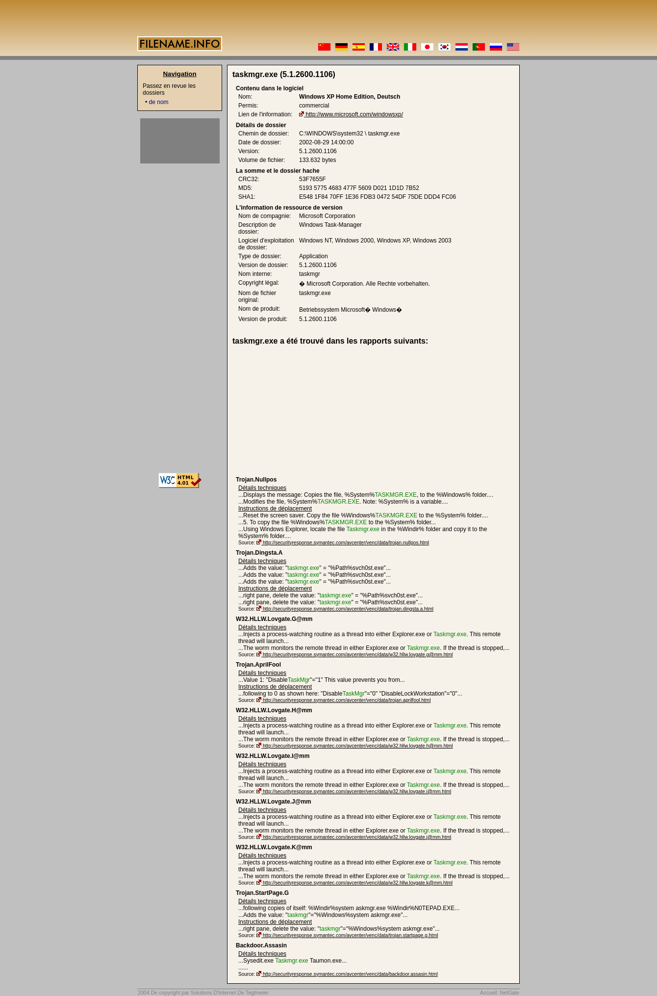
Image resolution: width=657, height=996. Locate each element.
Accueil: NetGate (499, 993)
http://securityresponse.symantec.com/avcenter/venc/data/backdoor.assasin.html (350, 974)
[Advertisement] (311, 411)
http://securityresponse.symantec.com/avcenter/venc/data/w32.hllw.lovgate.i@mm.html (357, 791)
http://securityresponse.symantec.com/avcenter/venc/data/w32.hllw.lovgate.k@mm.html (358, 883)
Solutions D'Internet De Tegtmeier (230, 993)
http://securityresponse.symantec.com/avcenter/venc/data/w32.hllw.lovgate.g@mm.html (358, 654)
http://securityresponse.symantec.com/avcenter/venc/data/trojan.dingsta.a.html (348, 609)
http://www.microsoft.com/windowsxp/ (354, 114)
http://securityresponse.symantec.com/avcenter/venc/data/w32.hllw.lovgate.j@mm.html (357, 837)
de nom (159, 102)
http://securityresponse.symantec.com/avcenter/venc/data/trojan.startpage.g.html (350, 935)
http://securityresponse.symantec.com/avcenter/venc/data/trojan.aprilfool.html (346, 700)
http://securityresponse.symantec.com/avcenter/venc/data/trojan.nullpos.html (346, 542)
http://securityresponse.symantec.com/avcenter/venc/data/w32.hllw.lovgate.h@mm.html (358, 746)
